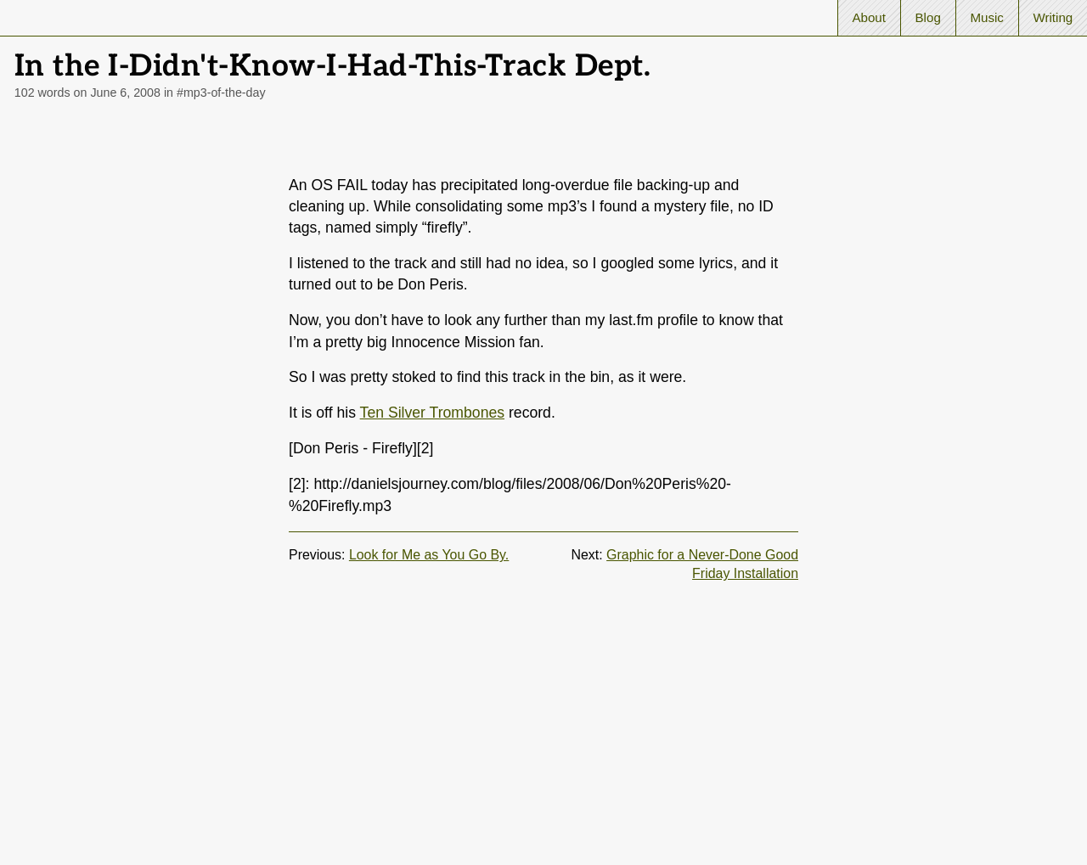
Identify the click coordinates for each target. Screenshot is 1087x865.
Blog (928, 17)
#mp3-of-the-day (221, 92)
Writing (1053, 17)
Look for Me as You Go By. (429, 555)
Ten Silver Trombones (432, 412)
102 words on (87, 92)
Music (986, 17)
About (869, 17)
